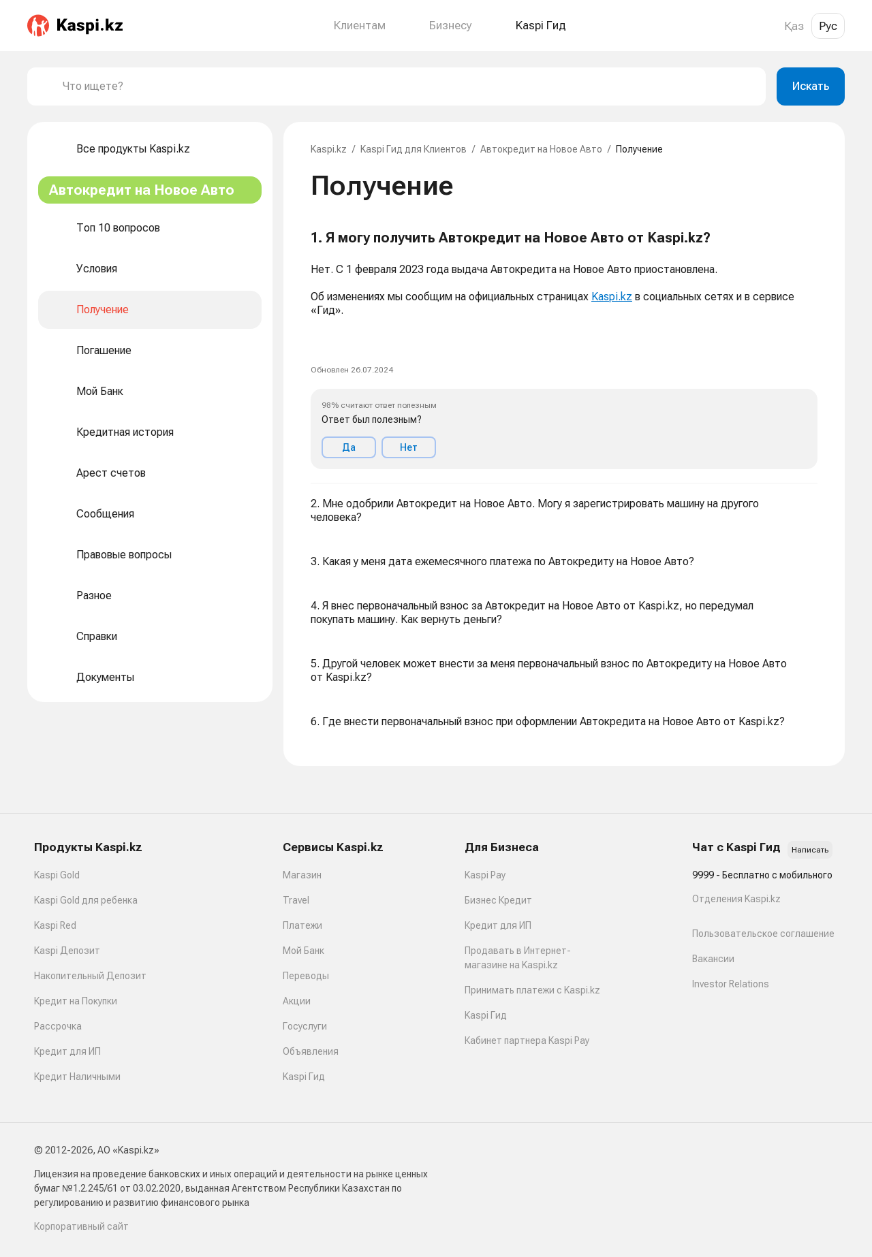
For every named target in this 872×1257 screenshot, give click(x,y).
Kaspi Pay (485, 875)
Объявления (311, 1051)
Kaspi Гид (304, 1076)
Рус (828, 26)
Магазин (302, 875)
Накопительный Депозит (90, 975)
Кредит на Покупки (75, 1001)
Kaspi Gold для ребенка (86, 900)
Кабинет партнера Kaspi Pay (527, 1040)
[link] (321, 339)
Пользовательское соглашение (763, 933)
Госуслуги (305, 1026)
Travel (296, 900)
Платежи (302, 925)
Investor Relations (730, 983)
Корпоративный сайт (81, 1226)
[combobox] (409, 86)
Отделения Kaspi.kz (736, 898)
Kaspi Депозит (67, 950)
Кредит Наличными (77, 1076)
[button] (564, 349)
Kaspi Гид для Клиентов (413, 149)
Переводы (306, 975)
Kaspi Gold (57, 875)
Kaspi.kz (329, 149)
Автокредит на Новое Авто (541, 149)
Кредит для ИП (67, 1051)
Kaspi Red (55, 925)
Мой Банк (303, 950)
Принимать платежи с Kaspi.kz (532, 990)
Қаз (794, 26)
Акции (297, 1001)
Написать (810, 850)
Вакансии (713, 958)
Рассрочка (58, 1026)
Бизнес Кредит (498, 900)
